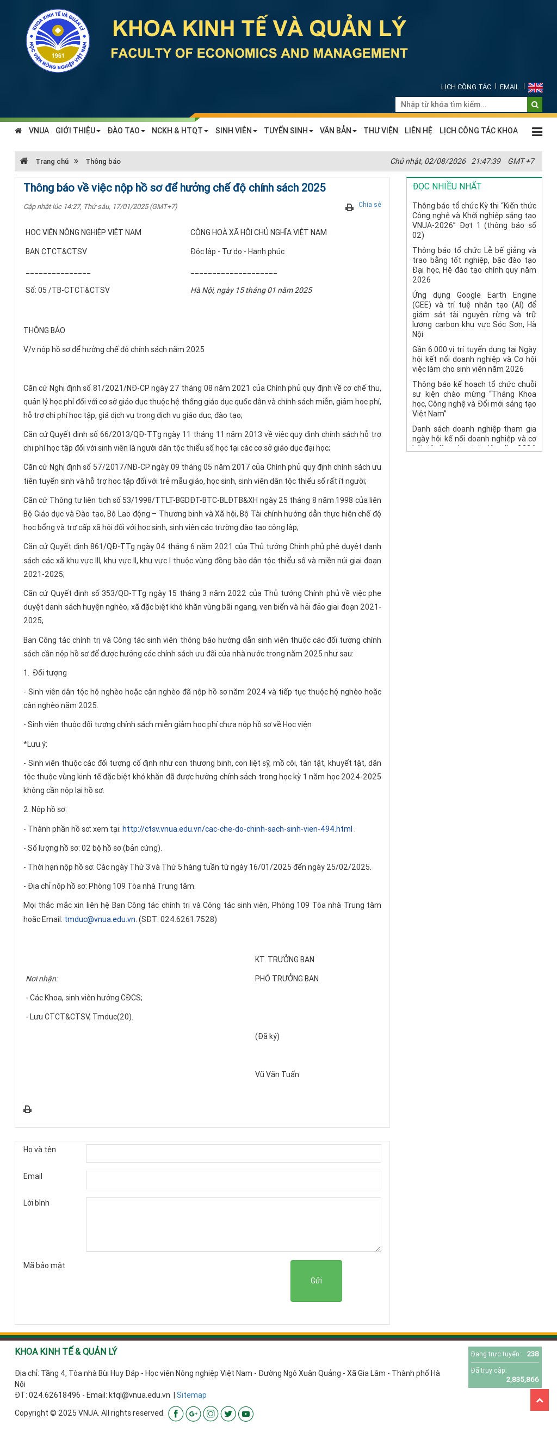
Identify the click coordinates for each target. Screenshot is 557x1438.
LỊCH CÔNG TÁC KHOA (479, 131)
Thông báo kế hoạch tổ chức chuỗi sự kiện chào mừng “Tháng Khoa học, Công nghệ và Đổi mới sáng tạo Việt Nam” (474, 399)
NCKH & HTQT (180, 131)
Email (509, 86)
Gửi (316, 1281)
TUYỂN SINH (288, 131)
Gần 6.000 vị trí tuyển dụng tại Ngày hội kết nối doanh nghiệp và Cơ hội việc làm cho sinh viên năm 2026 (474, 359)
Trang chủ (44, 161)
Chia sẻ (369, 204)
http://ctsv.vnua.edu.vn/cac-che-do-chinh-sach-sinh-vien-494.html (237, 829)
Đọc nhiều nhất (447, 186)
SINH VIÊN (236, 131)
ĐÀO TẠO (126, 131)
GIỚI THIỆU (78, 131)
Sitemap (192, 1395)
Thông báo (103, 161)
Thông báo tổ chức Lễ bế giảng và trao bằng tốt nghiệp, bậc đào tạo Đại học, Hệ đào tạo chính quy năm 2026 (474, 265)
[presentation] (207, 1281)
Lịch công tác (466, 86)
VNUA (39, 131)
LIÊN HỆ (418, 131)
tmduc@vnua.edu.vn (99, 919)
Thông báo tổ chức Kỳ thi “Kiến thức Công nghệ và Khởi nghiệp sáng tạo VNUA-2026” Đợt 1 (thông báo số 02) (474, 220)
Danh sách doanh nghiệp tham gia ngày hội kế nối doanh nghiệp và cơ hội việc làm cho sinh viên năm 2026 (474, 438)
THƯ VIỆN (380, 131)
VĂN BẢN (338, 131)
